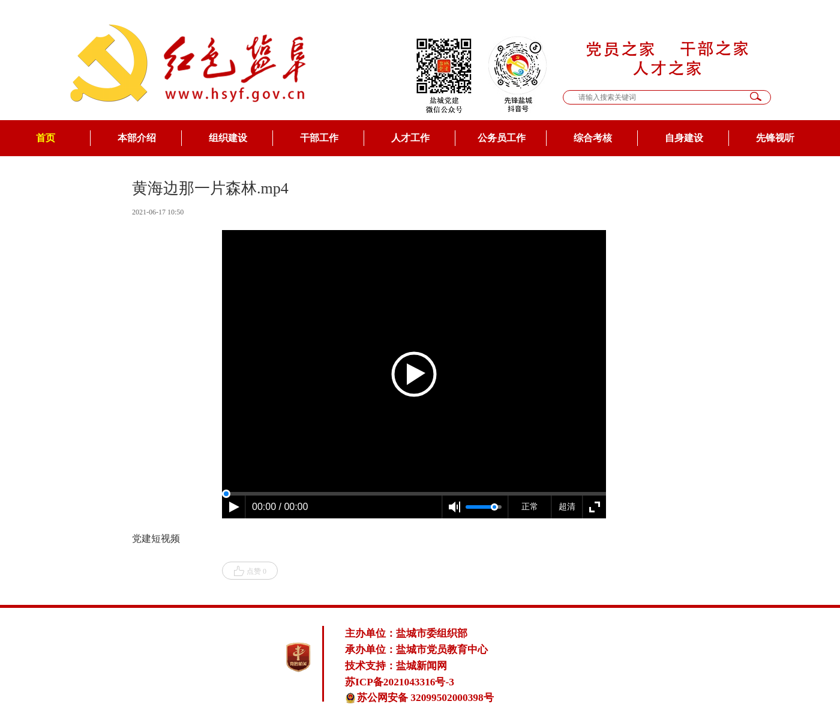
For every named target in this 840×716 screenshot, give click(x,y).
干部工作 (319, 138)
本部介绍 (137, 138)
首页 (45, 138)
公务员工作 (502, 138)
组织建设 (228, 138)
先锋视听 (775, 138)
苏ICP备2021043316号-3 (399, 682)
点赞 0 (249, 571)
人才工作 (410, 138)
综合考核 (593, 138)
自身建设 (684, 138)
